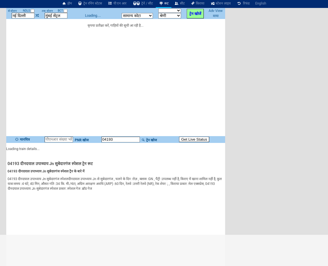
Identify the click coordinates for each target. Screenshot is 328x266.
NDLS (29, 10)
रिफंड (243, 3)
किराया (197, 3)
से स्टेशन (12, 10)
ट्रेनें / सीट (142, 3)
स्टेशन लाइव (220, 3)
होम (67, 3)
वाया (216, 16)
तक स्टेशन (47, 10)
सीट (179, 3)
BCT (62, 10)
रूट (164, 3)
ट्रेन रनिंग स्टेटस (90, 3)
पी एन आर (117, 3)
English (260, 3)
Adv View (216, 11)
